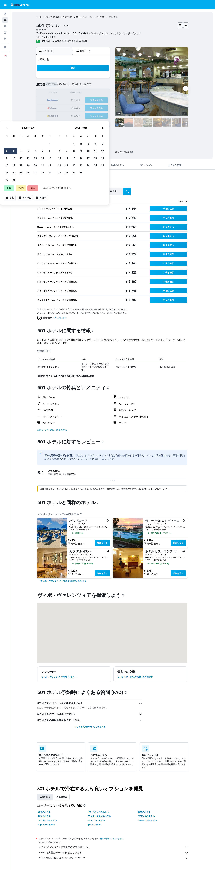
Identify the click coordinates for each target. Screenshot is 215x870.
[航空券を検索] (5, 14)
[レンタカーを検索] (5, 26)
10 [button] (66, 93)
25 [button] (74, 107)
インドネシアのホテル (98, 812)
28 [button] (95, 107)
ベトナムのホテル (96, 820)
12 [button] (81, 93)
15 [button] (102, 93)
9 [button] (59, 93)
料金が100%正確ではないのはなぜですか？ (114, 858)
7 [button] (95, 86)
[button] (5, 4)
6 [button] (88, 86)
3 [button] (66, 86)
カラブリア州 (68, 17)
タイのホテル (94, 824)
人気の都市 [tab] (62, 797)
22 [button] (102, 100)
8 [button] (102, 86)
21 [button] (95, 100)
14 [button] (95, 93)
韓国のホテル (44, 816)
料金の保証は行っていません (112, 838)
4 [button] (74, 86)
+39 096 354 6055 (46, 37)
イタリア (49, 17)
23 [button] (59, 107)
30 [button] (59, 114)
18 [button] (74, 100)
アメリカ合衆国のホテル (99, 816)
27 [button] (88, 107)
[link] (63, 581)
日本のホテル (144, 812)
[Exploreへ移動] (5, 39)
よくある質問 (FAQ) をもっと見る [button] (90, 726)
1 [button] (102, 78)
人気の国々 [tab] (45, 797)
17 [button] (66, 100)
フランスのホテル (146, 816)
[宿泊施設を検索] (5, 20)
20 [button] (88, 100)
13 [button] (88, 93)
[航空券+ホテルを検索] (5, 33)
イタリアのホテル (46, 824)
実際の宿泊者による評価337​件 (71, 41)
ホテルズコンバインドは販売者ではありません (114, 847)
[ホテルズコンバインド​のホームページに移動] (20, 4)
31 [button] (66, 114)
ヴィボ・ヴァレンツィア (92, 17)
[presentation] (131, 152)
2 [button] (59, 86)
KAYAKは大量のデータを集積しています (114, 853)
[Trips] (5, 47)
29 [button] (102, 107)
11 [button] (74, 93)
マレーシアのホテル (147, 820)
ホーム (39, 17)
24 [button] (66, 107)
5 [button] (81, 86)
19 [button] (81, 100)
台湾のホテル (44, 812)
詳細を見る (102, 543)
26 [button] (81, 107)
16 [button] (59, 100)
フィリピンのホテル (47, 820)
